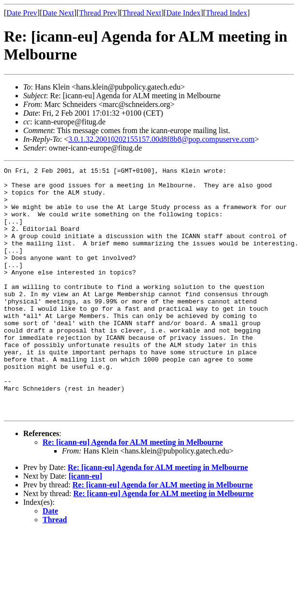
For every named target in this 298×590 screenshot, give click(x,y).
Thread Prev (98, 13)
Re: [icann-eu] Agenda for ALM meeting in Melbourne (133, 491)
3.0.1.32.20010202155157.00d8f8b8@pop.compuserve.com (161, 139)
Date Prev (21, 13)
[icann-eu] (85, 525)
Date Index (183, 13)
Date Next (58, 13)
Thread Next (141, 13)
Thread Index (226, 13)
